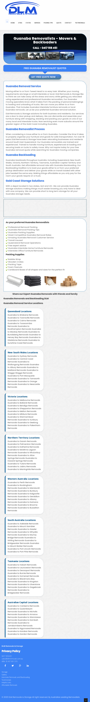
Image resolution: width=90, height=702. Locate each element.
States (28, 23)
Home (13, 23)
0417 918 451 (49, 48)
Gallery (4, 675)
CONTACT (68, 23)
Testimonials (6, 680)
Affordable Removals (9, 685)
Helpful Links (6, 682)
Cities (20, 23)
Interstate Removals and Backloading (16, 677)
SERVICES (37, 23)
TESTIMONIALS (80, 23)
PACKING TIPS (48, 23)
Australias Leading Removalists (65, 697)
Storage (5, 672)
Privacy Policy (11, 651)
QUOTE (58, 23)
